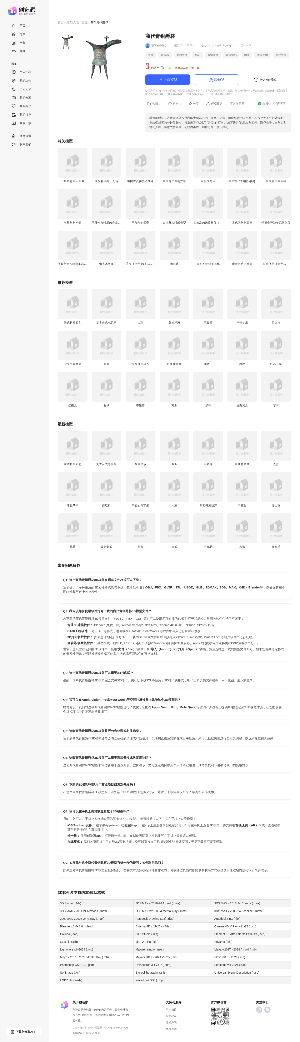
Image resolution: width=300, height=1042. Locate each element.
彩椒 (106, 405)
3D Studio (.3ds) (70, 903)
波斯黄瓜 (242, 405)
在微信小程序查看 (272, 104)
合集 (18, 43)
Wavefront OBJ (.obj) (149, 980)
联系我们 (21, 145)
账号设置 (21, 136)
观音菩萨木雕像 (242, 263)
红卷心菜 (276, 364)
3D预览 (216, 79)
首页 (18, 26)
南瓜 (174, 405)
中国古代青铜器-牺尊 (242, 181)
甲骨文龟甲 (208, 181)
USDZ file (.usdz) (71, 980)
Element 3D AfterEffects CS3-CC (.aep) (239, 934)
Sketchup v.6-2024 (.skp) (230, 965)
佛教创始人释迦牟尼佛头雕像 (77, 263)
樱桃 (242, 364)
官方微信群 (237, 103)
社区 (18, 51)
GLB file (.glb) (69, 941)
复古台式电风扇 (106, 322)
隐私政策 (171, 1016)
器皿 (85, 22)
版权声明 (171, 1022)
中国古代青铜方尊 (174, 181)
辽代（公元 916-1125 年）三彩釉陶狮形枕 (153, 263)
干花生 (242, 505)
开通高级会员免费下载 (185, 68)
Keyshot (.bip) (223, 941)
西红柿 (276, 322)
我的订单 (21, 115)
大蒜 (140, 322)
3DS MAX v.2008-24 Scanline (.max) (238, 911)
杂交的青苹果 (72, 364)
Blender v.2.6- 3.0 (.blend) (77, 926)
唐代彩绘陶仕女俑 (106, 181)
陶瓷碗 (174, 263)
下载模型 (168, 79)
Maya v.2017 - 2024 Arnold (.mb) (235, 949)
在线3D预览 (117, 841)
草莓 (276, 405)
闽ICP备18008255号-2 (86, 1033)
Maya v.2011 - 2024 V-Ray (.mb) (157, 957)
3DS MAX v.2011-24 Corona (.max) (237, 903)
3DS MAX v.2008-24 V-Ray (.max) (82, 918)
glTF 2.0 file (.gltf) (147, 941)
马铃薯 (208, 322)
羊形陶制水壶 (72, 222)
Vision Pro (120, 1015)
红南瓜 (72, 405)
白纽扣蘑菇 (174, 364)
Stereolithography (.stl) (150, 972)
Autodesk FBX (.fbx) (227, 918)
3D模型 (91, 893)
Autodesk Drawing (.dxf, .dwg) (155, 918)
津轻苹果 (242, 322)
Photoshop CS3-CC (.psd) (77, 965)
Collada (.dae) (69, 934)
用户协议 (171, 1009)
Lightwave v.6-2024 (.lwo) (76, 949)
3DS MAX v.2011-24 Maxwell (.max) (83, 911)
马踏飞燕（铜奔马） (276, 263)
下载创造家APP (23, 1032)
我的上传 (21, 81)
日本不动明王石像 (208, 263)
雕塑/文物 (72, 22)
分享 (193, 104)
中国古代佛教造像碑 (140, 181)
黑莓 (208, 405)
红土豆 (276, 505)
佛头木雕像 (106, 263)
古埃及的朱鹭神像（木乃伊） (212, 222)
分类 (18, 34)
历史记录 (21, 89)
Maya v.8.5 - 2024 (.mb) (229, 957)
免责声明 (171, 1029)
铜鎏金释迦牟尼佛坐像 (276, 222)
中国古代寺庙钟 (276, 181)
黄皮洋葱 (174, 322)
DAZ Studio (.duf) (147, 934)
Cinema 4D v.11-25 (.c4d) (152, 926)
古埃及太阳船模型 (174, 222)
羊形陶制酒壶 (140, 222)
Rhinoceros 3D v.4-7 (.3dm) (153, 965)
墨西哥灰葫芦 (140, 364)
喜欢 (174, 104)
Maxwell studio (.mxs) (150, 949)
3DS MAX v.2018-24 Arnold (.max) (158, 903)
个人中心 (21, 72)
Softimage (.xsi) (70, 972)
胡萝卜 (208, 364)
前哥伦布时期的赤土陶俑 (108, 222)
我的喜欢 (21, 106)
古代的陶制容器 (242, 222)
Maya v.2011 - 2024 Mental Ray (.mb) (84, 957)
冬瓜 (174, 464)
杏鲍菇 (140, 405)
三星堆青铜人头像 (72, 181)
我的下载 (21, 123)
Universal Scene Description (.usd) (236, 972)
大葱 (106, 364)
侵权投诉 (214, 104)
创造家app (131, 825)
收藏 (154, 104)
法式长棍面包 (72, 322)
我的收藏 (21, 98)
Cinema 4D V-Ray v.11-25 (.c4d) (235, 926)
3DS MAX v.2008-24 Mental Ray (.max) (161, 911)
